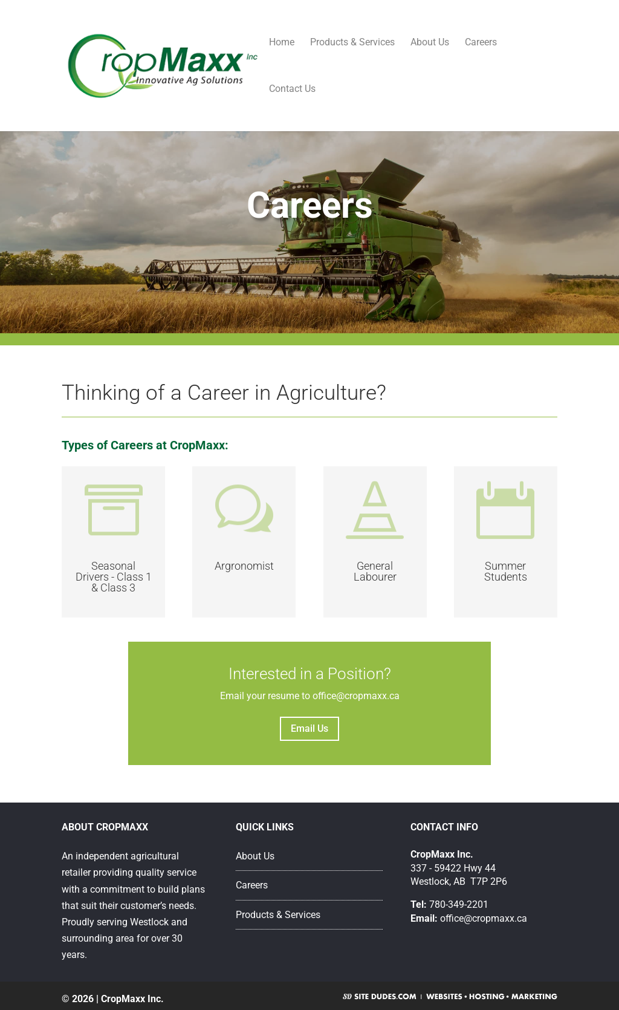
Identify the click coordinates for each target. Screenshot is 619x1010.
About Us (429, 43)
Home (281, 43)
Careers (481, 43)
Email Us (309, 728)
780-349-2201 (458, 904)
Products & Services (352, 43)
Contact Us (292, 89)
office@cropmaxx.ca (483, 918)
